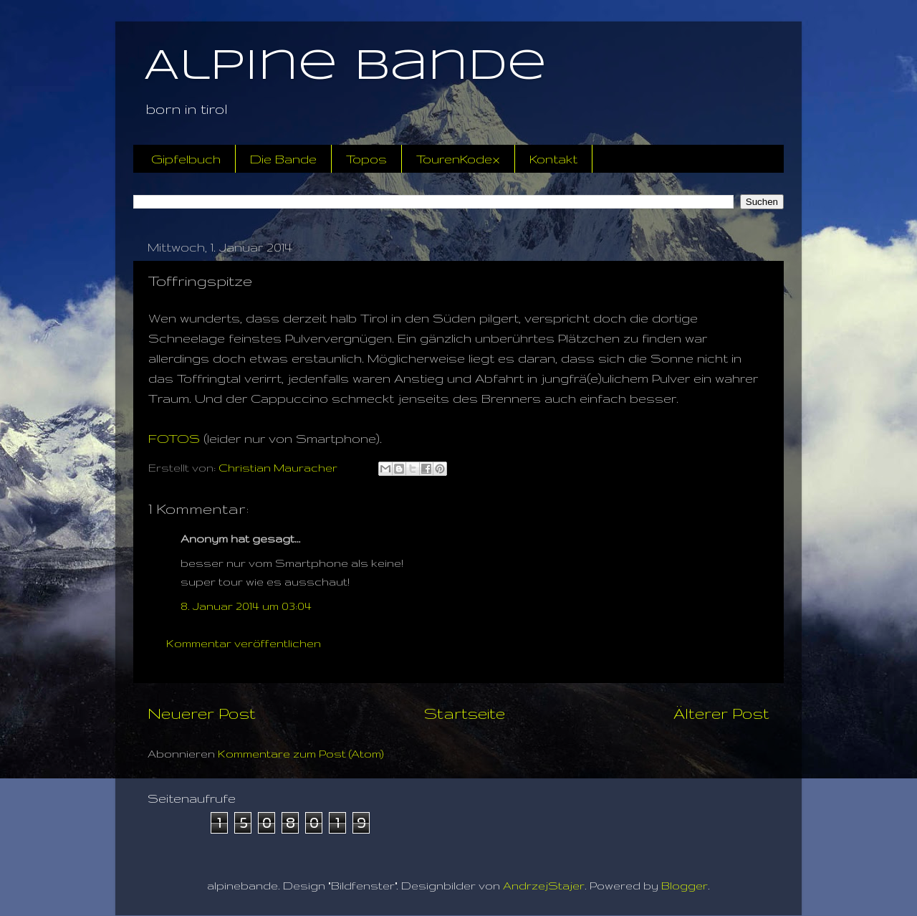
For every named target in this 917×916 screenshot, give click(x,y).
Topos (366, 159)
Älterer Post (721, 713)
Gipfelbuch (186, 159)
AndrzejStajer (544, 885)
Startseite (464, 713)
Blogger (684, 885)
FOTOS (174, 438)
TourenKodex (458, 159)
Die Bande (283, 159)
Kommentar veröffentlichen (243, 643)
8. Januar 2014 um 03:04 (246, 606)
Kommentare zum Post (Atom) (301, 754)
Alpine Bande (345, 66)
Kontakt (553, 159)
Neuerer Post (202, 713)
